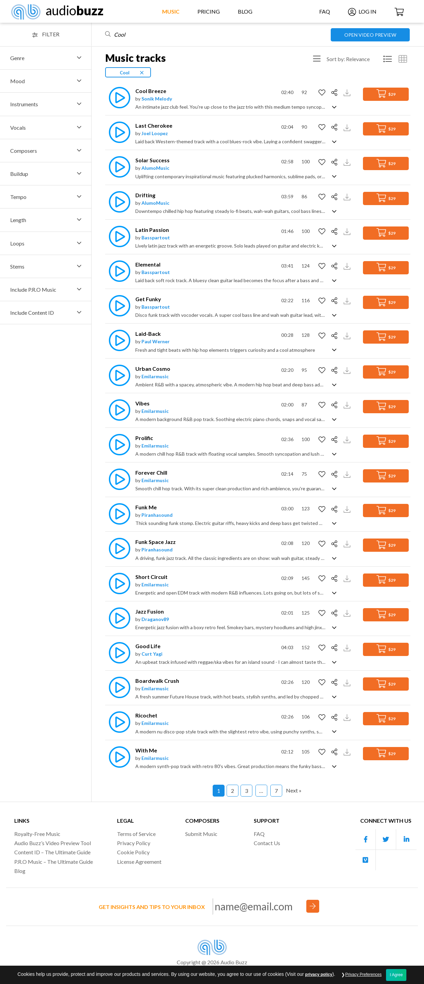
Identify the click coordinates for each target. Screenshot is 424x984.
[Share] (335, 92)
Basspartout (155, 237)
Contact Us (267, 843)
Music (170, 11)
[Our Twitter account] (386, 839)
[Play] (117, 98)
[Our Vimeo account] (365, 860)
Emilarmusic (155, 376)
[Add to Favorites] (323, 92)
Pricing (208, 11)
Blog (245, 11)
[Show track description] (334, 106)
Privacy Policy (133, 843)
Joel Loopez (154, 133)
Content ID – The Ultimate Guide (52, 852)
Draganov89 (155, 619)
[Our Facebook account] (365, 839)
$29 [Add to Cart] (386, 93)
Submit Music (201, 834)
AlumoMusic (155, 168)
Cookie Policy (133, 852)
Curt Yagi (151, 654)
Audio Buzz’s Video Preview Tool (52, 843)
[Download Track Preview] (348, 92)
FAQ (324, 11)
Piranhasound (157, 515)
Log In (362, 11)
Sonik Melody (156, 99)
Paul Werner (155, 341)
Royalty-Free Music (37, 834)
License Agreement (139, 861)
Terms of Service (136, 834)
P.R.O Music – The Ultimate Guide (53, 861)
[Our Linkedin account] (406, 839)
